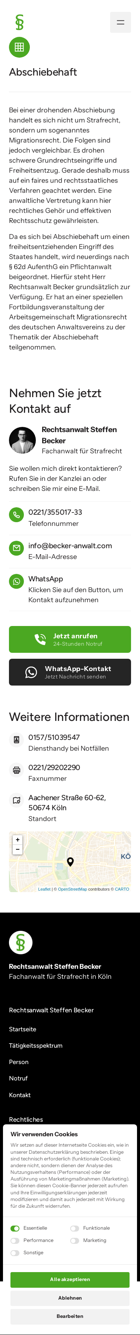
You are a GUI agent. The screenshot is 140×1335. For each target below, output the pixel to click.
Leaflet (44, 889)
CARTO (122, 889)
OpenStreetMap (72, 889)
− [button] (18, 849)
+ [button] (18, 840)
